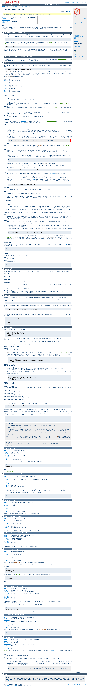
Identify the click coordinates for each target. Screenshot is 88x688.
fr (69, 11)
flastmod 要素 (7, 200)
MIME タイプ (47, 207)
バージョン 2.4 (25, 6)
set (5, 91)
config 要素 (7, 98)
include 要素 (7, 204)
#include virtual (19, 176)
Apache (3, 6)
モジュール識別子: (6, 20)
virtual (6, 220)
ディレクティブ (73, 2)
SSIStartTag (76, 37)
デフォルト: (7, 453)
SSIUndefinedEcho (78, 39)
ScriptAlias (18, 153)
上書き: (6, 482)
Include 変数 (77, 25)
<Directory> (52, 42)
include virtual (20, 165)
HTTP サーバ (8, 6)
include (6, 88)
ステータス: (4, 18)
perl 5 (10, 369)
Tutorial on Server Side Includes (17, 54)
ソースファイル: (5, 21)
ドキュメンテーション (16, 6)
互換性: (4, 22)
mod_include (12, 94)
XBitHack (76, 41)
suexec (33, 179)
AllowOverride (8, 43)
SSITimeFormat (77, 38)
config (6, 80)
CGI (28, 156)
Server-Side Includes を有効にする (15, 32)
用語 (80, 2)
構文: (5, 452)
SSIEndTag (76, 31)
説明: (3, 17)
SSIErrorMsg (76, 33)
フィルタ (76, 54)
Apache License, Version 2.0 (12, 685)
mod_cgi (48, 94)
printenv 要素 (7, 242)
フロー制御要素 (78, 28)
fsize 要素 (6, 187)
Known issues (77, 46)
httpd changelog (78, 44)
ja (71, 11)
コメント (76, 57)
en (67, 11)
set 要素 (6, 253)
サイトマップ (84, 2)
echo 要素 (6, 119)
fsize (5, 85)
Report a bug (77, 47)
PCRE (60, 368)
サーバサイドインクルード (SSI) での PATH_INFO (80, 21)
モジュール (66, 2)
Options (77, 51)
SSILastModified (77, 35)
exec (5, 83)
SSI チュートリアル (79, 56)
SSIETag (76, 34)
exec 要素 (6, 143)
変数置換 (76, 26)
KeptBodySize (10, 237)
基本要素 (76, 23)
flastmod (6, 86)
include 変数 (23, 121)
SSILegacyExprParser (78, 36)
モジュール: (7, 458)
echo (5, 82)
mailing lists (9, 680)
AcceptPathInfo (78, 53)
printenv (6, 90)
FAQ (77, 2)
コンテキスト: (7, 455)
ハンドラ (23, 49)
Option (67, 145)
